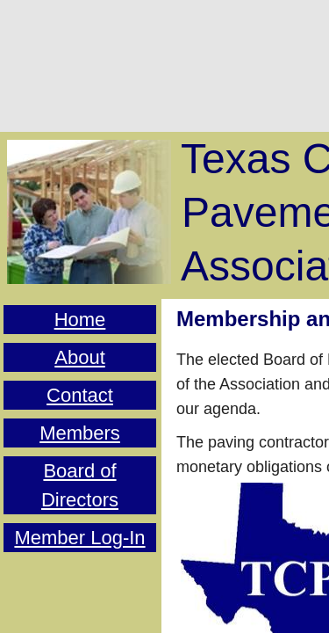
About (79, 357)
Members (79, 433)
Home (80, 320)
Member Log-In (79, 538)
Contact (79, 395)
